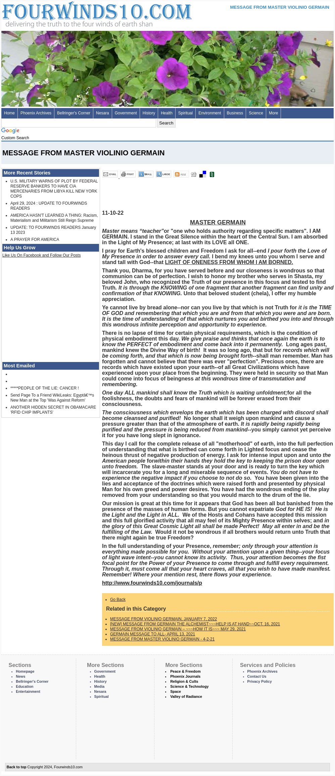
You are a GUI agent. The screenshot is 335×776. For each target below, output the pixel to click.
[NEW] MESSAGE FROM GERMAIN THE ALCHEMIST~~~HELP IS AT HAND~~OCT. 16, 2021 (195, 624)
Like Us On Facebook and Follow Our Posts (41, 255)
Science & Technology (189, 686)
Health (167, 113)
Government (126, 113)
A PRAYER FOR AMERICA (34, 239)
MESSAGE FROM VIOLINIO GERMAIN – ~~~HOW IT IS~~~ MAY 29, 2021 (178, 629)
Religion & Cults (184, 681)
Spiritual (185, 113)
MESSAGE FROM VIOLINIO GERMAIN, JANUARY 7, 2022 (163, 619)
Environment (209, 113)
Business (235, 113)
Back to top (17, 767)
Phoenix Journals (185, 676)
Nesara (102, 113)
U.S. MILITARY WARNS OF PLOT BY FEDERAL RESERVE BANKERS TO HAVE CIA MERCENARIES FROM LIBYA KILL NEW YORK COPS (54, 189)
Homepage (25, 671)
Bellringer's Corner (73, 113)
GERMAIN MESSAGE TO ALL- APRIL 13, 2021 (152, 634)
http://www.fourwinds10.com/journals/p (152, 583)
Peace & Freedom (185, 671)
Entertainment (28, 691)
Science (256, 113)
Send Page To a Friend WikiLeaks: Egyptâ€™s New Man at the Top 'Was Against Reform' (52, 398)
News (20, 676)
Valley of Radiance (186, 696)
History (149, 113)
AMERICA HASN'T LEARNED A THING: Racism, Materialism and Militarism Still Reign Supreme (54, 218)
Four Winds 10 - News (68, 13)
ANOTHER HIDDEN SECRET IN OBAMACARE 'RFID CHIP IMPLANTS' (53, 410)
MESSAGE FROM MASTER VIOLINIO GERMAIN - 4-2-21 (162, 639)
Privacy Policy (259, 681)
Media (99, 686)
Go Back (118, 599)
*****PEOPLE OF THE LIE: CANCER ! (44, 388)
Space (175, 691)
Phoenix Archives (35, 113)
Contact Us (257, 676)
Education (24, 686)
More (273, 113)
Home (9, 113)
